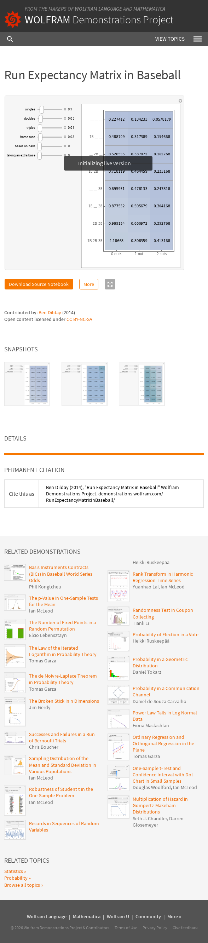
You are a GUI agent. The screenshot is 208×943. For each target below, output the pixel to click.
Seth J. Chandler (150, 818)
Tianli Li (141, 623)
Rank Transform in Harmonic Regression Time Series (163, 577)
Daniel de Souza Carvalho (159, 701)
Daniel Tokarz (147, 672)
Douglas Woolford (152, 787)
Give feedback (185, 927)
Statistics (13, 871)
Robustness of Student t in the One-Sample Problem (61, 792)
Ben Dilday (50, 312)
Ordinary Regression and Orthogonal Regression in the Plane (163, 743)
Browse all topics (22, 885)
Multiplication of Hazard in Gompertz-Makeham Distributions (160, 805)
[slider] (49, 109)
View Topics (170, 38)
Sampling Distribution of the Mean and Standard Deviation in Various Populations (62, 764)
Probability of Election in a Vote (165, 634)
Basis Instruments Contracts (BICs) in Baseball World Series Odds (60, 573)
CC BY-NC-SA (79, 319)
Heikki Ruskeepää (151, 562)
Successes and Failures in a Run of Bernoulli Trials (62, 737)
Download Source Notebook (39, 284)
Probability (16, 878)
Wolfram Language (98, 8)
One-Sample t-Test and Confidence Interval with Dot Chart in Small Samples (163, 774)
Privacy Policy (155, 927)
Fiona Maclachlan (151, 725)
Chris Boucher (43, 747)
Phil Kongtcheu (45, 586)
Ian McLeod (41, 611)
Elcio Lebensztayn (48, 635)
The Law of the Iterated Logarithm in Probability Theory (63, 651)
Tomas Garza (42, 660)
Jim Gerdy (40, 707)
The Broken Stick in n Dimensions (64, 701)
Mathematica (149, 8)
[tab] (27, 384)
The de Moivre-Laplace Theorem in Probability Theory (63, 679)
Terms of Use (126, 927)
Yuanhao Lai (145, 586)
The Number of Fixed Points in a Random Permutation (62, 625)
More (88, 284)
